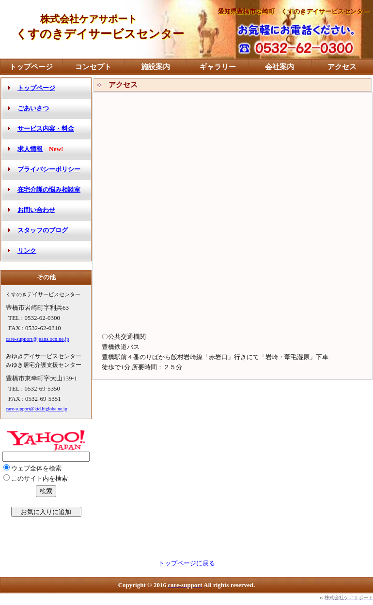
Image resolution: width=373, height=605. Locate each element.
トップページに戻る (186, 563)
